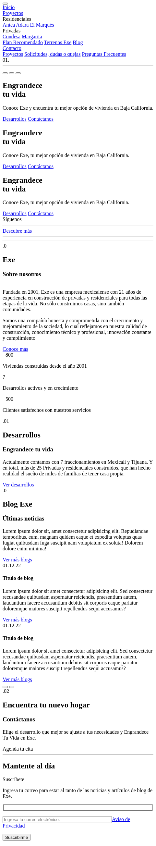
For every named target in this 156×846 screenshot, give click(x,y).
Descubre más (17, 231)
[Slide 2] (11, 73)
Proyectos (13, 13)
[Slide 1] (5, 73)
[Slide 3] (18, 73)
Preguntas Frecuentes (104, 54)
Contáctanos (41, 119)
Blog (78, 42)
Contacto (12, 48)
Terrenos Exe (58, 42)
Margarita (32, 36)
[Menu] (5, 4)
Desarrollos (15, 119)
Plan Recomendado (23, 42)
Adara (22, 25)
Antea (9, 25)
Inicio (9, 7)
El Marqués (42, 25)
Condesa (11, 36)
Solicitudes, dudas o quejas (52, 54)
